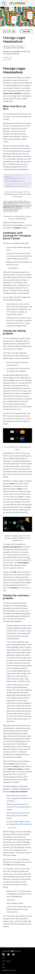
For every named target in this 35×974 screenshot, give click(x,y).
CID (4, 464)
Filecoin (9, 642)
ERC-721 (17, 891)
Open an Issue (12, 970)
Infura (29, 625)
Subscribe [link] (26, 31)
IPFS (21, 453)
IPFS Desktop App (26, 824)
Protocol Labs (16, 951)
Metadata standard (17, 903)
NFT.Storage (19, 796)
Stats (3, 967)
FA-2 (12, 906)
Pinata (24, 625)
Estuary (9, 798)
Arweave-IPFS (11, 807)
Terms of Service (6, 961)
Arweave (9, 685)
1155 (22, 891)
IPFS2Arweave (20, 804)
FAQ (3, 964)
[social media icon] (5, 31)
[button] (4, 3)
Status (4, 958)
